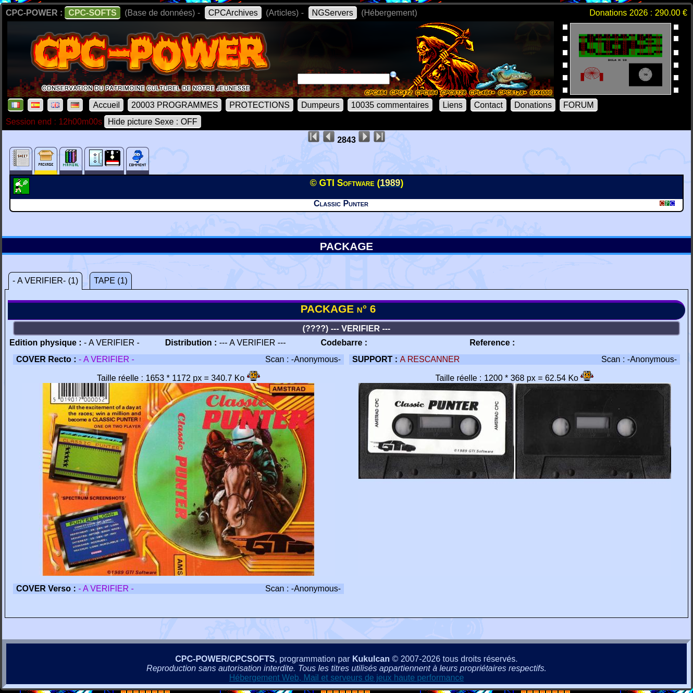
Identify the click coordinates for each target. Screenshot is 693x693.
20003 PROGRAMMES (174, 105)
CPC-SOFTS (92, 12)
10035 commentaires (390, 105)
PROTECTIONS (259, 105)
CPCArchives (233, 12)
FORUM (578, 105)
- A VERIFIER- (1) (45, 280)
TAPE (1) (111, 280)
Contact (488, 105)
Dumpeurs (320, 105)
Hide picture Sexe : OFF (152, 121)
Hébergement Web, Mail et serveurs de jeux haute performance (346, 677)
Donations (533, 105)
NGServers (332, 12)
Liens (453, 105)
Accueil (106, 105)
